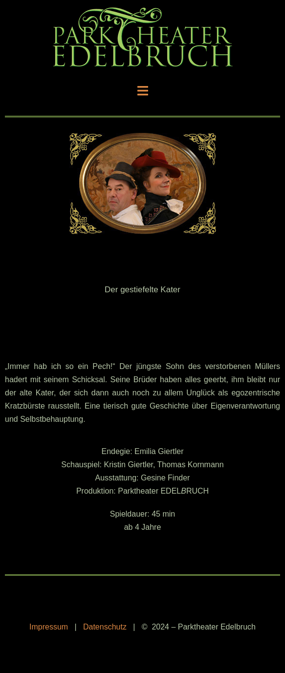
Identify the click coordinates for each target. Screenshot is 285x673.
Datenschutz (105, 627)
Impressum (48, 627)
